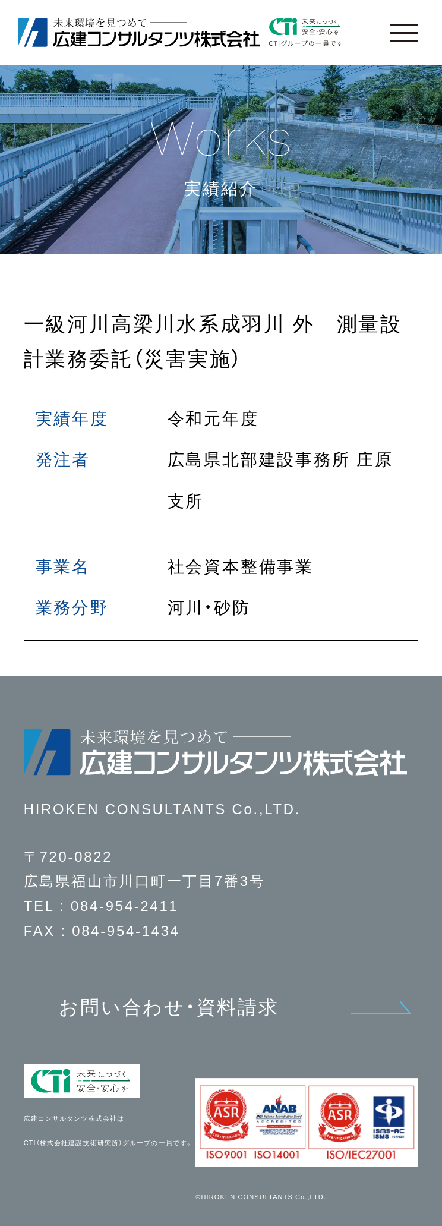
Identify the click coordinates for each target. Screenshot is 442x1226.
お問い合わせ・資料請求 (169, 1007)
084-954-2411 (125, 906)
